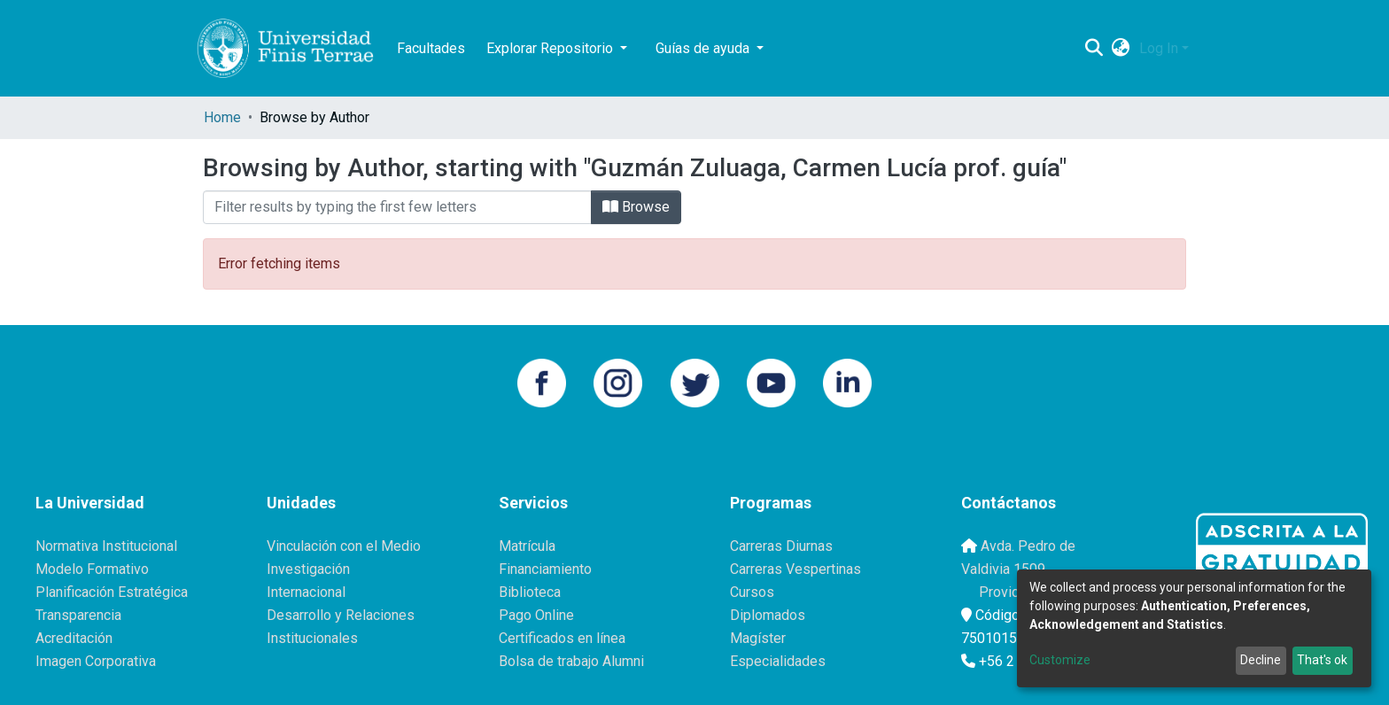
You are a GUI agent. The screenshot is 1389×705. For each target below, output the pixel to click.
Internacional (306, 592)
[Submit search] (1094, 48)
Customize (1059, 660)
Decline (1260, 660)
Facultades (431, 48)
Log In (1158, 48)
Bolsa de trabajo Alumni (571, 661)
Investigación (308, 569)
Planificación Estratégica (111, 592)
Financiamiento (545, 569)
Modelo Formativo (92, 569)
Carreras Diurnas (781, 546)
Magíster (758, 638)
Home (222, 117)
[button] (1121, 48)
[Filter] (397, 207)
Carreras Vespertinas (795, 569)
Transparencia (78, 615)
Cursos (752, 592)
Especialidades (778, 661)
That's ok (1322, 660)
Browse (636, 206)
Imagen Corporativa (95, 661)
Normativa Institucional (106, 546)
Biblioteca (530, 592)
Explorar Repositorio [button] (551, 48)
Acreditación (74, 638)
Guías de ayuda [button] (704, 48)
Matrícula (527, 546)
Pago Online (536, 615)
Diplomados (767, 615)
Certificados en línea (562, 638)
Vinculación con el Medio (344, 546)
